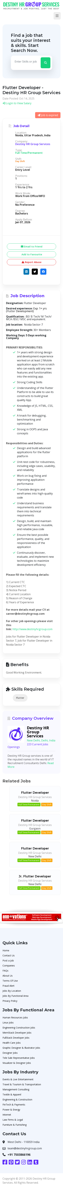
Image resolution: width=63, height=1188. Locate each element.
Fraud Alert (8, 985)
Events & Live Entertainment (18, 1079)
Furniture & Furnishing (15, 1124)
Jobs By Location (12, 990)
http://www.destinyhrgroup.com (32, 629)
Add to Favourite (31, 254)
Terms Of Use (10, 980)
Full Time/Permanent (28, 804)
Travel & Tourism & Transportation (22, 1084)
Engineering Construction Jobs (19, 1027)
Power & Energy (11, 1109)
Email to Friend (31, 246)
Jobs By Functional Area (15, 995)
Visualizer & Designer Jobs (17, 1062)
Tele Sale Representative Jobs (19, 1057)
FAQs (5, 970)
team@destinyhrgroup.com (25, 1148)
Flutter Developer (35, 793)
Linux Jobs (8, 1022)
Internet (7, 1114)
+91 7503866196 (19, 1155)
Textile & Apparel (12, 1094)
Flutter (20, 697)
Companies (9, 965)
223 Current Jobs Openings (28, 745)
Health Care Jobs (12, 1042)
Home (6, 950)
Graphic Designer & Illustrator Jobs (21, 1047)
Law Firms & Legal (13, 1119)
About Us (8, 975)
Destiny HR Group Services (32, 144)
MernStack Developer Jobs (17, 1032)
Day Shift (46, 804)
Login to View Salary (17, 103)
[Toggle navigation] (57, 15)
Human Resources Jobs (15, 1017)
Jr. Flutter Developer (35, 876)
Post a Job (8, 960)
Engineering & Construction (17, 1099)
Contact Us (9, 955)
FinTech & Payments (14, 1104)
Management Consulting (16, 1089)
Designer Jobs (10, 1052)
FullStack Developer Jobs (16, 1037)
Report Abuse (31, 262)
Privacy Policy (10, 1000)
